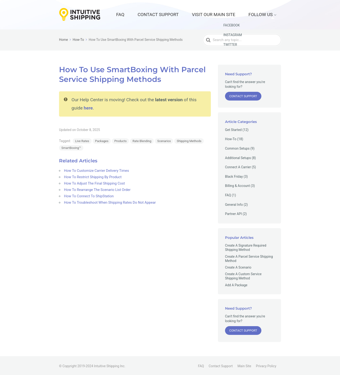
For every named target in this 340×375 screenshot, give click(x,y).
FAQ (165, 14)
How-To (230, 138)
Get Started (233, 128)
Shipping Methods (189, 140)
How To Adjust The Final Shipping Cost (94, 182)
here (88, 106)
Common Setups (237, 147)
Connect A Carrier (238, 166)
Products (120, 140)
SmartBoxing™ (71, 146)
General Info (234, 203)
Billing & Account (237, 184)
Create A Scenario (238, 266)
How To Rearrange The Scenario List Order (97, 188)
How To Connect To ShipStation (89, 195)
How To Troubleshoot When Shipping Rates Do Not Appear (110, 201)
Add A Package (236, 284)
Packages (102, 140)
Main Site (244, 365)
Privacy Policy (266, 365)
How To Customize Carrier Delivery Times (96, 169)
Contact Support (191, 14)
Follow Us (266, 14)
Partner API (233, 213)
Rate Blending (141, 140)
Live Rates (82, 140)
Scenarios (164, 140)
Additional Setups (238, 156)
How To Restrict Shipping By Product (93, 176)
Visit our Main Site (232, 14)
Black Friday (234, 175)
